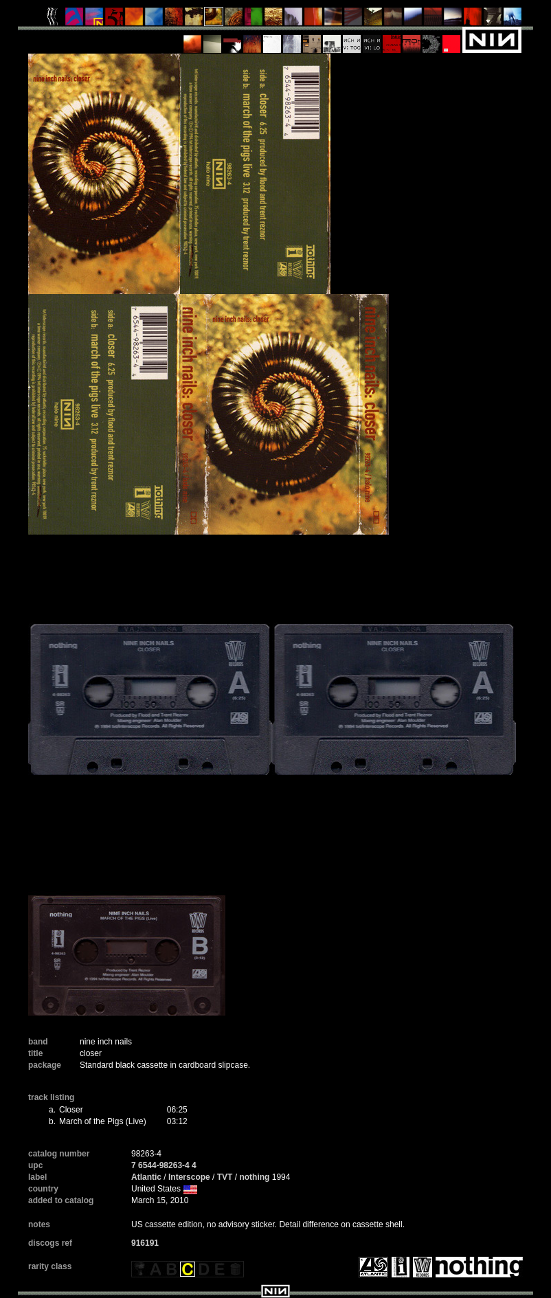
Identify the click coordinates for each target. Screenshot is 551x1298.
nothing (254, 1177)
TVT (225, 1177)
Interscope (189, 1177)
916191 (145, 1243)
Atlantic (146, 1177)
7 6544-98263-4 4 (163, 1165)
